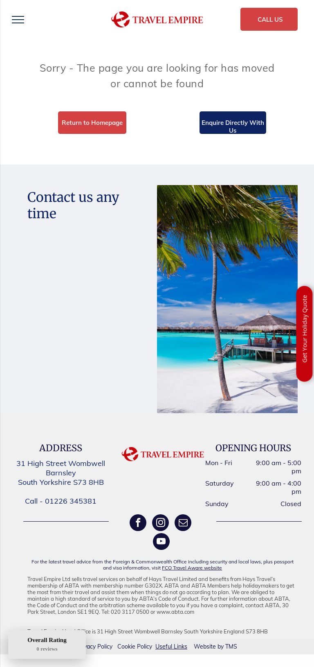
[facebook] (138, 523)
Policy (104, 646)
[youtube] (161, 542)
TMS (231, 646)
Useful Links (171, 646)
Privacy (86, 646)
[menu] (18, 19)
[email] (183, 523)
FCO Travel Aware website (192, 568)
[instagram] (160, 523)
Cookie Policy (134, 646)
